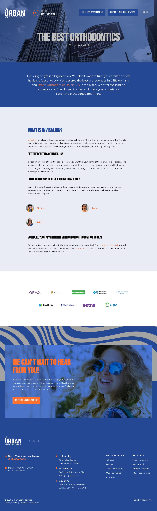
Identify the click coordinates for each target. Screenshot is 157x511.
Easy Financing (139, 475)
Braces (109, 475)
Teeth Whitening (114, 479)
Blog (134, 488)
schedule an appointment (26, 411)
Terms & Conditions (29, 502)
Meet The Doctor (140, 471)
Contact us (80, 248)
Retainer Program (140, 479)
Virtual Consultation (141, 484)
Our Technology (114, 484)
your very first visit (109, 245)
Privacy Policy (11, 502)
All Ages (110, 471)
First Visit (110, 488)
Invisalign (32, 140)
